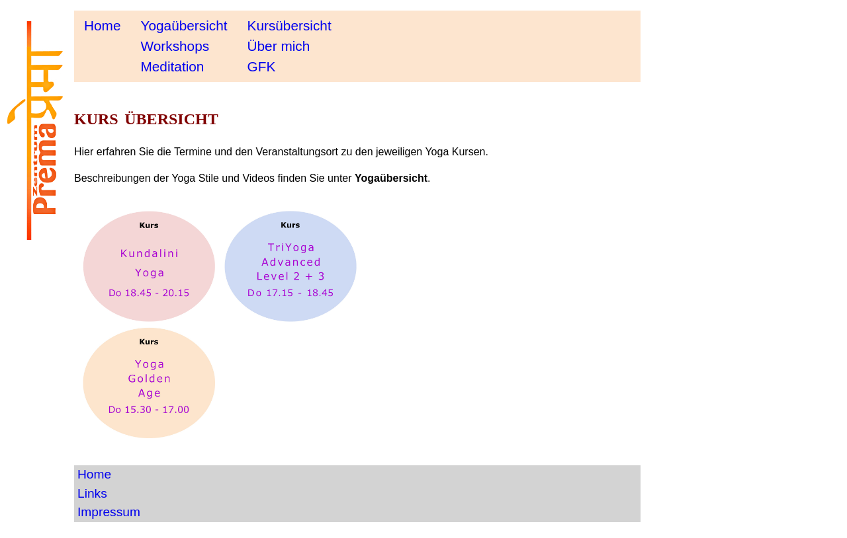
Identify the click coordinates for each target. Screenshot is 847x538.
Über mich (278, 46)
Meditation (172, 66)
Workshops (174, 46)
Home (102, 25)
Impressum (108, 512)
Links (92, 493)
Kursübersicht (289, 25)
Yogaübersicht (183, 25)
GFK (261, 66)
